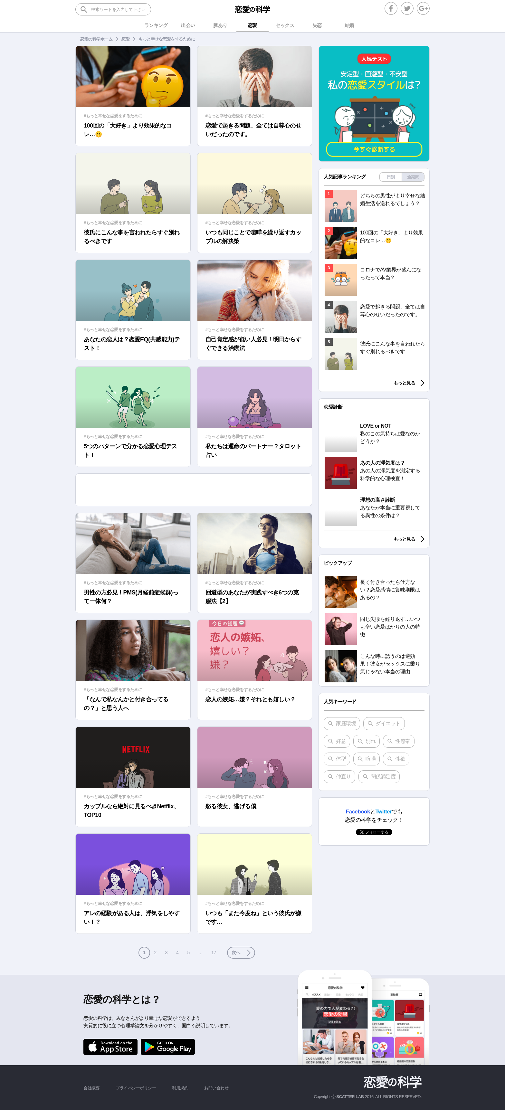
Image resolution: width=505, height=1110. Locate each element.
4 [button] (177, 952)
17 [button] (213, 952)
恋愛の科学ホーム (96, 39)
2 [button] (155, 952)
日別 (391, 177)
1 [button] (144, 952)
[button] (241, 953)
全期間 (413, 177)
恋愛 (125, 39)
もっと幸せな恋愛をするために (166, 39)
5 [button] (188, 952)
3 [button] (166, 952)
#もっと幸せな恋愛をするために (113, 116)
